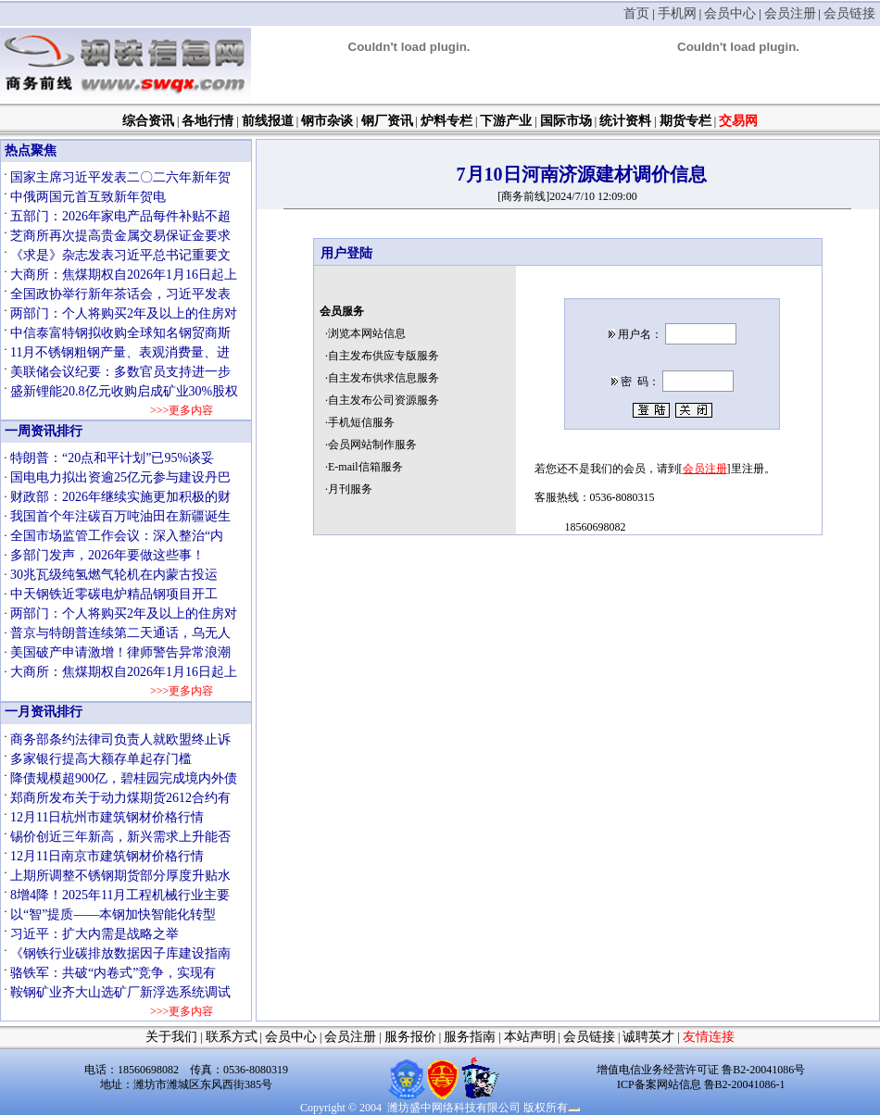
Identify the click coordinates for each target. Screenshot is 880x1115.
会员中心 (730, 13)
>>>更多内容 (180, 410)
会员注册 (790, 13)
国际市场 (566, 121)
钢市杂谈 (327, 121)
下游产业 (506, 121)
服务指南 (470, 1037)
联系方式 (232, 1037)
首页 (636, 13)
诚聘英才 (648, 1037)
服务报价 (410, 1037)
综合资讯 (148, 121)
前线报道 (268, 121)
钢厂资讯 (387, 121)
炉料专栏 (446, 121)
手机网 (677, 13)
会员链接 (849, 13)
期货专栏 (685, 121)
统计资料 (625, 121)
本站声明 (530, 1037)
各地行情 (207, 121)
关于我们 (171, 1037)
